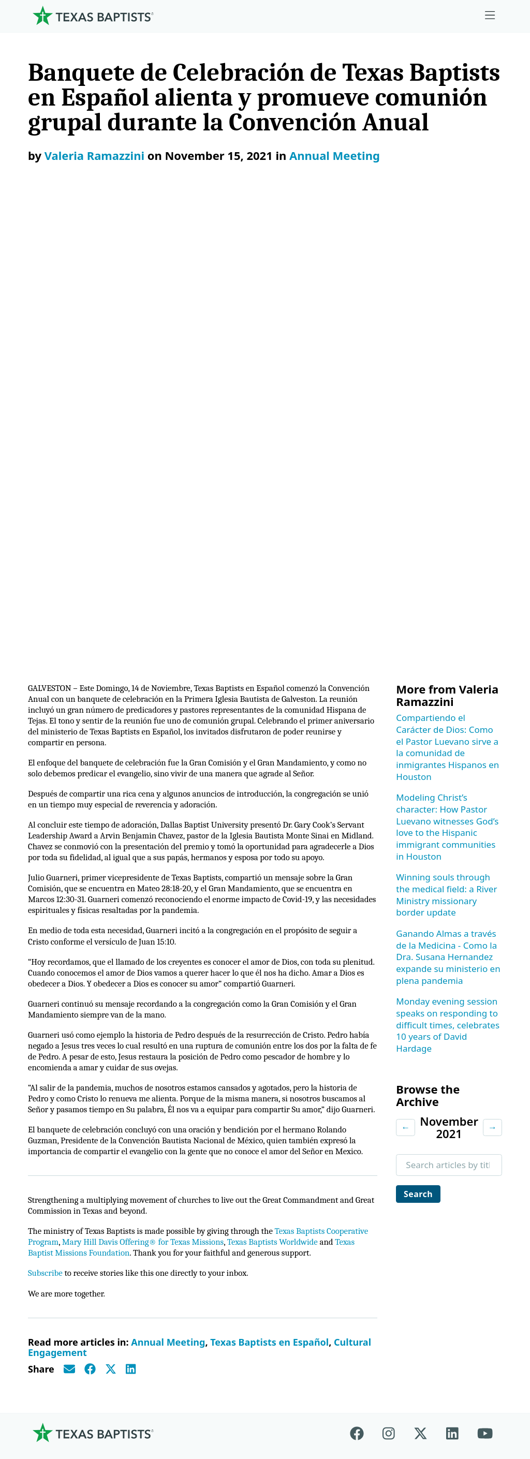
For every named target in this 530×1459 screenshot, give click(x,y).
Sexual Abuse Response (418, 1237)
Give (292, 1077)
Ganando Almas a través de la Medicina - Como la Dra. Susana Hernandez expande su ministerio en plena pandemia (448, 482)
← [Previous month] (405, 653)
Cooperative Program (326, 1103)
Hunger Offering (316, 1218)
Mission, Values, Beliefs (68, 1109)
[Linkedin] (452, 1036)
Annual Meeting (334, 155)
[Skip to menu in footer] (490, 16)
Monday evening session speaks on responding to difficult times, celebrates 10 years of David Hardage (447, 550)
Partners (52, 1269)
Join (399, 1269)
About (50, 1077)
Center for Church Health (189, 1103)
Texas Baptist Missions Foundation (153, 843)
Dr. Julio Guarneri (70, 1218)
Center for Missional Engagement (178, 1160)
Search (419, 720)
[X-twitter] (420, 1036)
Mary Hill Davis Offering (331, 1166)
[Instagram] (388, 1036)
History (50, 1243)
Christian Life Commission (190, 1218)
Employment (417, 1103)
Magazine (411, 1180)
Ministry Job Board (429, 1077)
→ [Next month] (492, 653)
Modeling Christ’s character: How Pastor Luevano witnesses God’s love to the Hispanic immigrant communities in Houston (447, 352)
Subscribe (46, 876)
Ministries (162, 1077)
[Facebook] (361, 1036)
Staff (44, 1192)
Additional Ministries (179, 1243)
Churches (54, 1166)
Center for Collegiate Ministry (197, 1192)
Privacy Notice (380, 1389)
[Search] (130, 1316)
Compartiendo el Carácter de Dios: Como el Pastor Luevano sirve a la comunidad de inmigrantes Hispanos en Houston (447, 273)
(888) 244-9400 (472, 1389)
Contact (420, 1383)
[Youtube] (485, 1036)
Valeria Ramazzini (94, 155)
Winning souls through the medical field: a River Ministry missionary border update (446, 420)
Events (404, 1129)
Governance (60, 1140)
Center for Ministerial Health (195, 1129)
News (402, 1154)
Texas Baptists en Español (269, 946)
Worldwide (304, 1192)
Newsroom (319, 1383)
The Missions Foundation (308, 1135)
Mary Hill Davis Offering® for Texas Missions (197, 831)
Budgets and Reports (325, 1243)
